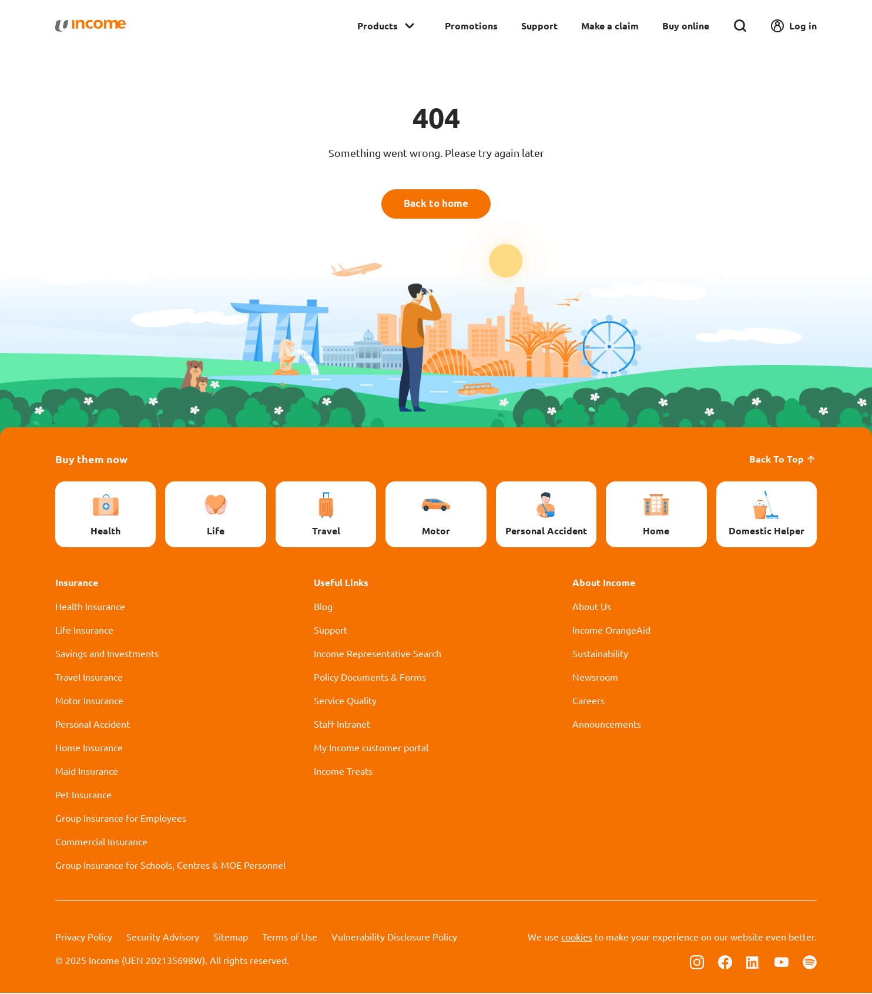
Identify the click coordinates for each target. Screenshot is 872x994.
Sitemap (230, 937)
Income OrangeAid (611, 631)
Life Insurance (84, 631)
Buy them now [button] (91, 460)
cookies (576, 937)
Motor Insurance (89, 701)
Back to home (436, 204)
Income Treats (343, 772)
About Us (591, 607)
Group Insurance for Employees (120, 819)
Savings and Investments (107, 654)
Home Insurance (89, 748)
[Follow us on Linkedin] (753, 962)
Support (539, 25)
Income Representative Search (377, 654)
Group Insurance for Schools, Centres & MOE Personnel (170, 866)
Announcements (606, 725)
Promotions (471, 25)
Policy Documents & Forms (370, 678)
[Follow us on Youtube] (781, 962)
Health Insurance (90, 607)
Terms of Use (289, 937)
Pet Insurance (83, 795)
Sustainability (600, 654)
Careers (588, 701)
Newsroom (595, 678)
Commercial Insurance (101, 842)
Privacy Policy (83, 937)
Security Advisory (162, 937)
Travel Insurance (89, 678)
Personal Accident (92, 725)
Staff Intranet (342, 725)
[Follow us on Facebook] (725, 962)
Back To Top (783, 460)
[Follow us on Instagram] (697, 962)
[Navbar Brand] (90, 26)
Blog (323, 607)
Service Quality (345, 701)
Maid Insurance (86, 772)
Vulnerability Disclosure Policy (394, 937)
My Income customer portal (371, 748)
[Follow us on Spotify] (810, 962)
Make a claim (610, 25)
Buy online (685, 25)
